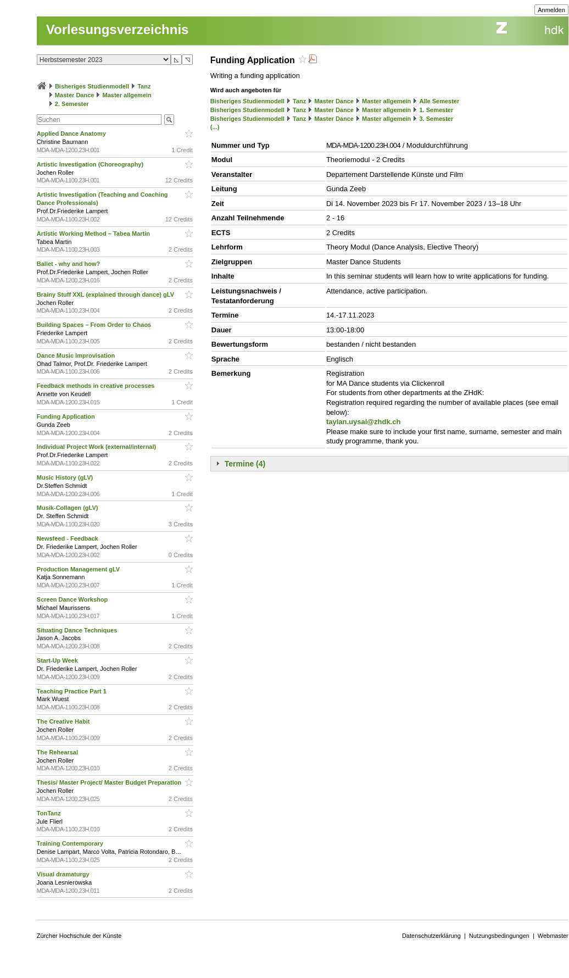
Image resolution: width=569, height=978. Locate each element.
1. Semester (436, 110)
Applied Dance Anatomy (72, 133)
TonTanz (50, 813)
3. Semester (436, 118)
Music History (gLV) (66, 477)
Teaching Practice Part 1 (72, 691)
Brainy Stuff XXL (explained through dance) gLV (106, 294)
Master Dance (74, 95)
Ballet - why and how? (69, 263)
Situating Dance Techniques (78, 630)
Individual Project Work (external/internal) (97, 446)
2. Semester (72, 104)
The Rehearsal (58, 752)
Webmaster (553, 935)
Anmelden (551, 10)
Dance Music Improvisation (76, 355)
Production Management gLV (79, 569)
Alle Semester (439, 101)
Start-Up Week (58, 660)
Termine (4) (245, 463)
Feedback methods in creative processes (97, 385)
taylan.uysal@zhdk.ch (363, 422)
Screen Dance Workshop (73, 599)
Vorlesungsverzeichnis (117, 29)
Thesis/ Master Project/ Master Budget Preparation (110, 782)
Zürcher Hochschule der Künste (79, 935)
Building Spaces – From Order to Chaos (95, 324)
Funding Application (67, 416)
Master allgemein (127, 95)
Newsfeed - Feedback (68, 538)
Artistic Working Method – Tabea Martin (94, 233)
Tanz (143, 86)
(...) (215, 127)
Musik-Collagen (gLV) (68, 507)
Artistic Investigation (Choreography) (91, 164)
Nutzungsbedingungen (499, 935)
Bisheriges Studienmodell (92, 86)
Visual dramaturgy (64, 874)
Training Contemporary (71, 843)
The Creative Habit (64, 721)
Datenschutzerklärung (431, 935)
